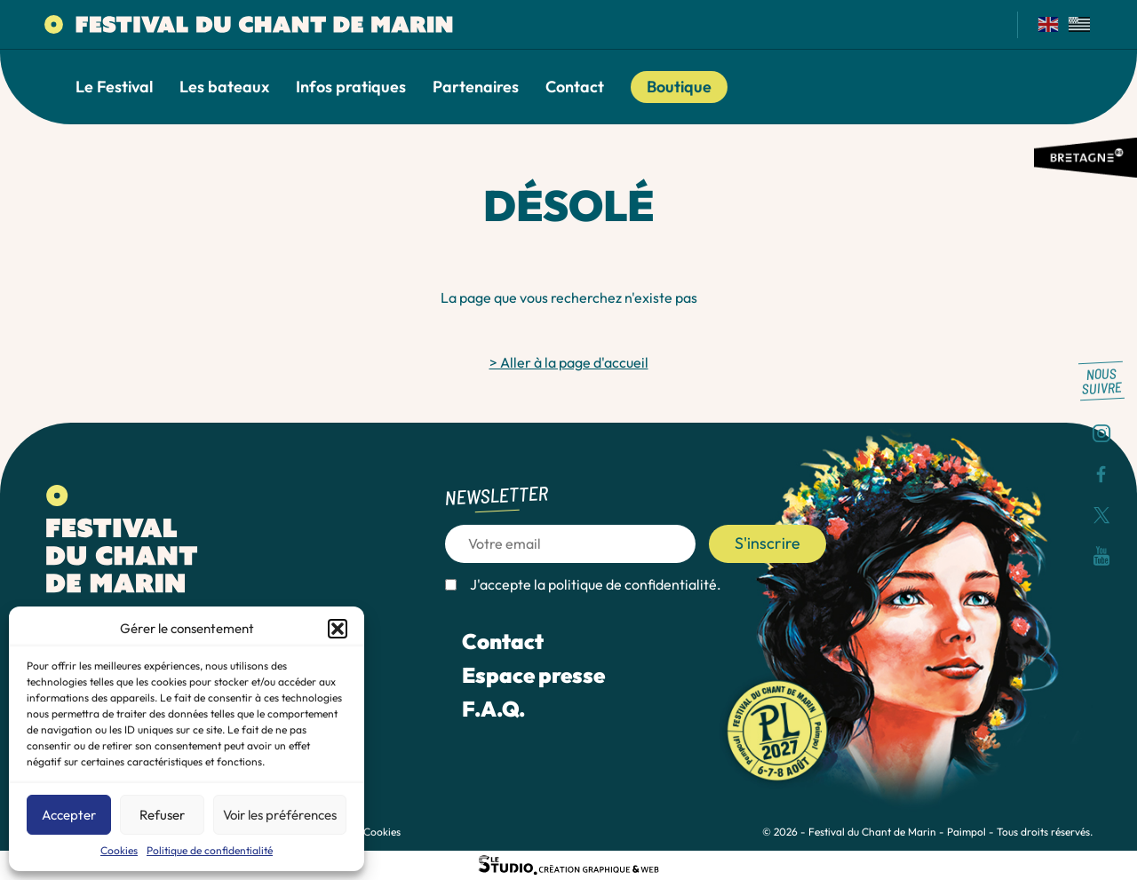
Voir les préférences (280, 814)
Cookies (119, 850)
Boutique (679, 86)
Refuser (162, 814)
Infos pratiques (351, 87)
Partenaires (476, 87)
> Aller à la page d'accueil (568, 362)
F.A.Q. (493, 708)
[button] (337, 629)
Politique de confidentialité (210, 850)
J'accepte (595, 585)
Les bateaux (224, 87)
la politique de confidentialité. (627, 584)
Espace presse (533, 675)
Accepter (69, 814)
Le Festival (114, 87)
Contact (574, 87)
